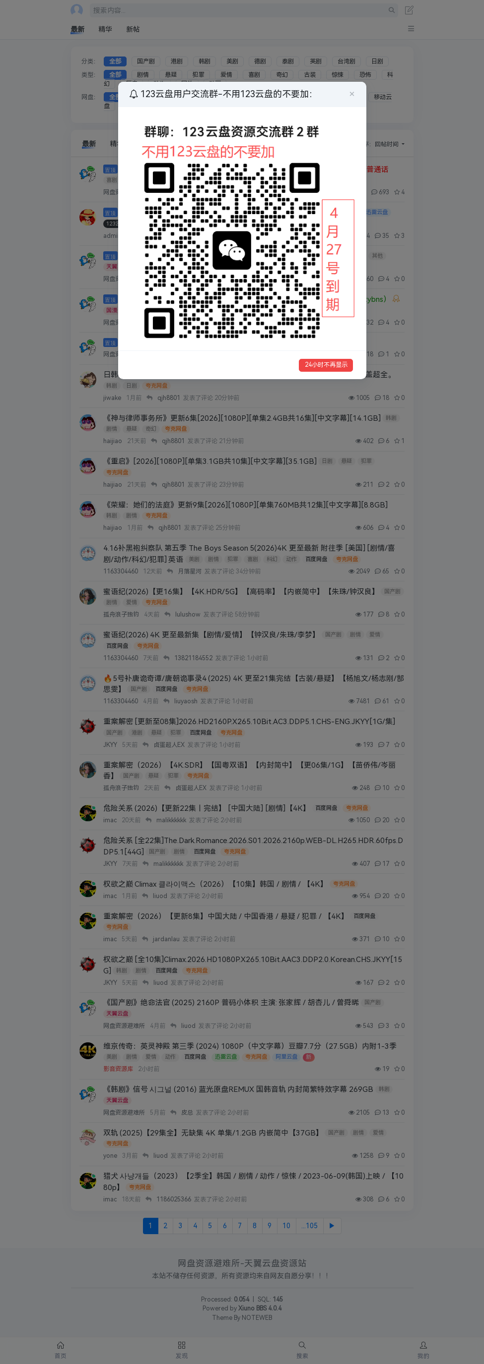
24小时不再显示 (326, 364)
